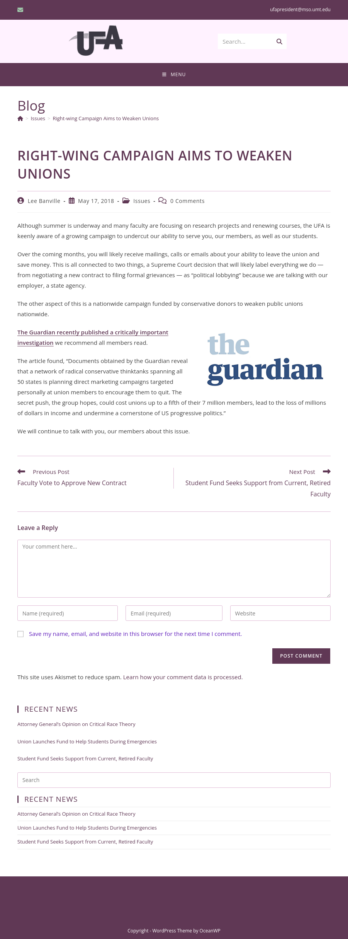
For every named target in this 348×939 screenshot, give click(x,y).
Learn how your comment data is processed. (183, 677)
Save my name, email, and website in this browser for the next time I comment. (135, 633)
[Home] (20, 118)
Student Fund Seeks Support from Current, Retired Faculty (85, 758)
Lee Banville (44, 201)
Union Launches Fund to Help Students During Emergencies (87, 741)
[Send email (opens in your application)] (21, 10)
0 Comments (187, 201)
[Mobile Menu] (174, 74)
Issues (141, 201)
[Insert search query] (174, 780)
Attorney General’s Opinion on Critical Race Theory (76, 724)
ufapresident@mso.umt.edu (300, 9)
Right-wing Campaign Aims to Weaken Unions (106, 118)
